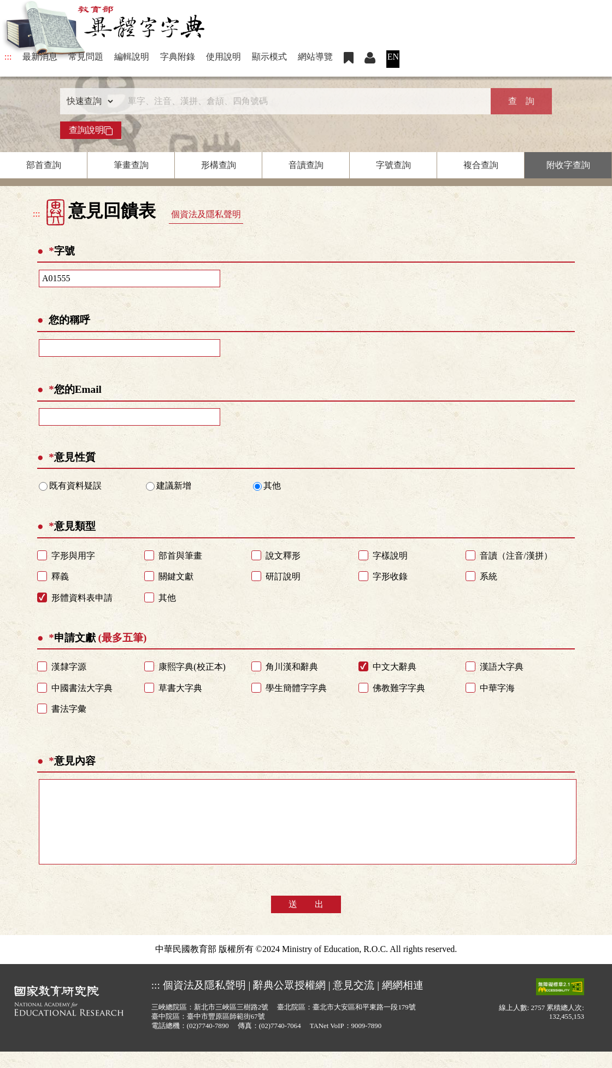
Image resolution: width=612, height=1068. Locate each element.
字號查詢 (393, 165)
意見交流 (353, 1001)
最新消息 (39, 56)
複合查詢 (480, 165)
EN (393, 56)
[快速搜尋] (302, 101)
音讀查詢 (306, 165)
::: (7, 56)
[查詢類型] (87, 101)
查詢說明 (91, 130)
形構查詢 (218, 165)
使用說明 (223, 56)
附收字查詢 (568, 165)
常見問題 (85, 56)
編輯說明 (131, 56)
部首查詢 (43, 165)
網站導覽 (315, 56)
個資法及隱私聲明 (206, 214)
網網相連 (402, 1001)
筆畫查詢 (131, 165)
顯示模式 (269, 56)
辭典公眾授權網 (289, 1001)
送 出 (306, 920)
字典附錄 (177, 56)
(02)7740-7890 (208, 1042)
